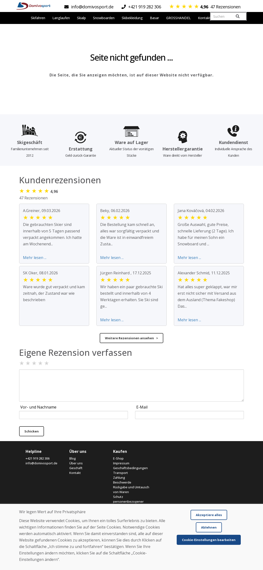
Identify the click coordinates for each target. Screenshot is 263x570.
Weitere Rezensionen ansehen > (131, 338)
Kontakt (75, 473)
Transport (120, 473)
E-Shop (118, 458)
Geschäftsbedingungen (130, 468)
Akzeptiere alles (209, 515)
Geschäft (75, 468)
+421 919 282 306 (37, 458)
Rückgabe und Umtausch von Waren (131, 489)
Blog (72, 458)
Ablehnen (209, 527)
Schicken (31, 431)
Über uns (76, 463)
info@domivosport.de (41, 463)
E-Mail (142, 407)
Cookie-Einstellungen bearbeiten (209, 540)
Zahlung (119, 477)
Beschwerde (122, 482)
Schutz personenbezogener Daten (128, 501)
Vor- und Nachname (38, 407)
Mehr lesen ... (34, 257)
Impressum (121, 463)
